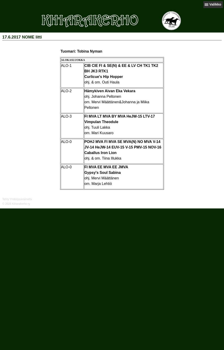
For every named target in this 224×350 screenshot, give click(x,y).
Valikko (215, 4)
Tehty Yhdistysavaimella (17, 199)
